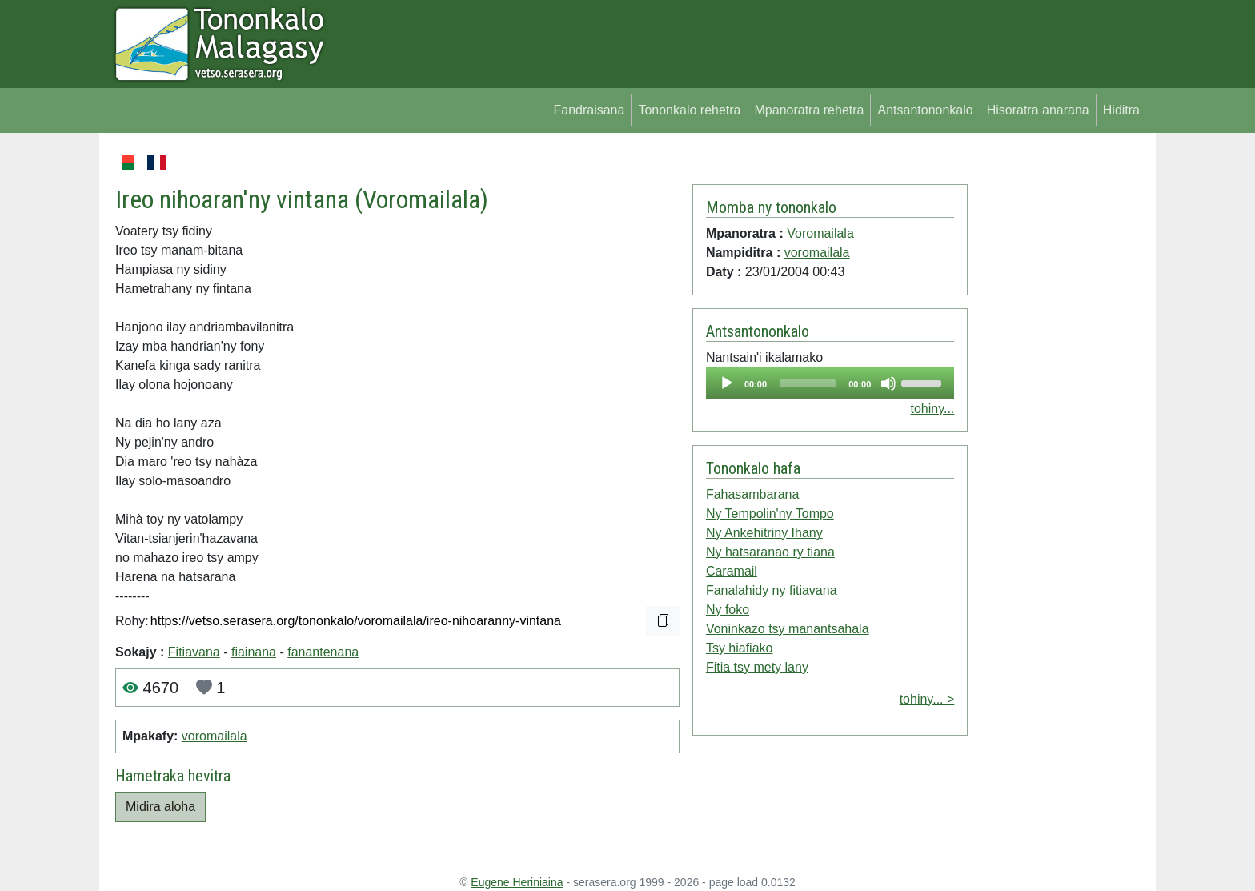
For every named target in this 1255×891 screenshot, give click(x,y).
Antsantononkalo (924, 110)
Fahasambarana (753, 494)
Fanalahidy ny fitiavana (771, 590)
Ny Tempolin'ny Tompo (770, 513)
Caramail (731, 571)
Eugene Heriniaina (517, 882)
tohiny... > (927, 699)
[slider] (808, 383)
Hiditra (1121, 110)
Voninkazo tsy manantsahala (787, 629)
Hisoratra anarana (1038, 110)
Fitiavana (194, 652)
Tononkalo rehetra (689, 110)
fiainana (253, 652)
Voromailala (421, 199)
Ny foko (727, 609)
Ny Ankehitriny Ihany (764, 533)
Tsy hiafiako (739, 648)
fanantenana (323, 652)
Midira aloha (160, 806)
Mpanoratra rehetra (809, 110)
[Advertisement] (1057, 392)
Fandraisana (588, 110)
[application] (830, 383)
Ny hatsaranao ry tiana (770, 552)
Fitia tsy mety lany (757, 667)
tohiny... (932, 408)
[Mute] (888, 383)
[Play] (727, 383)
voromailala (214, 736)
